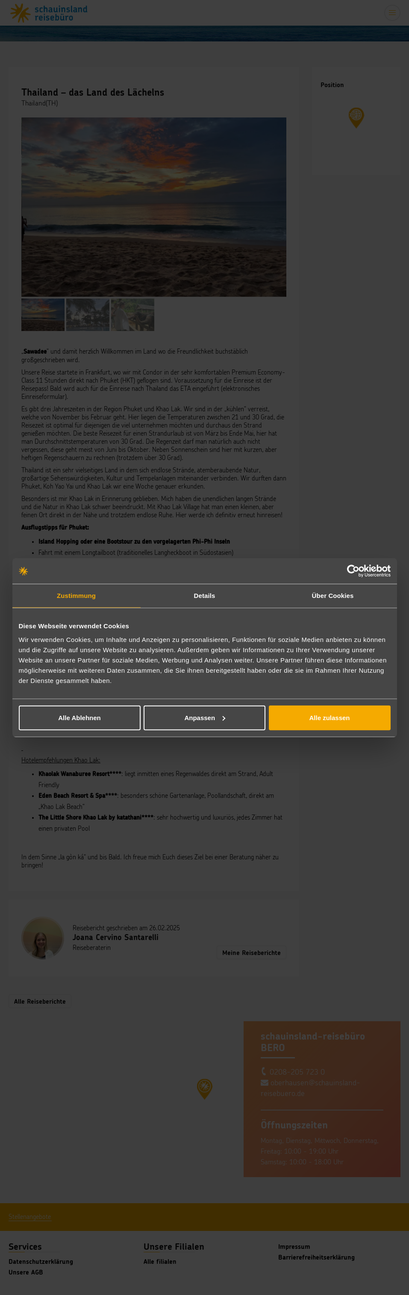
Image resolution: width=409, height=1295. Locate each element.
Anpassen (204, 717)
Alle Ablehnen (79, 717)
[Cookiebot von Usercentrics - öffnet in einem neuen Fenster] (353, 571)
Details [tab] (204, 595)
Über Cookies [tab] (333, 595)
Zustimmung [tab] (76, 595)
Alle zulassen (329, 717)
